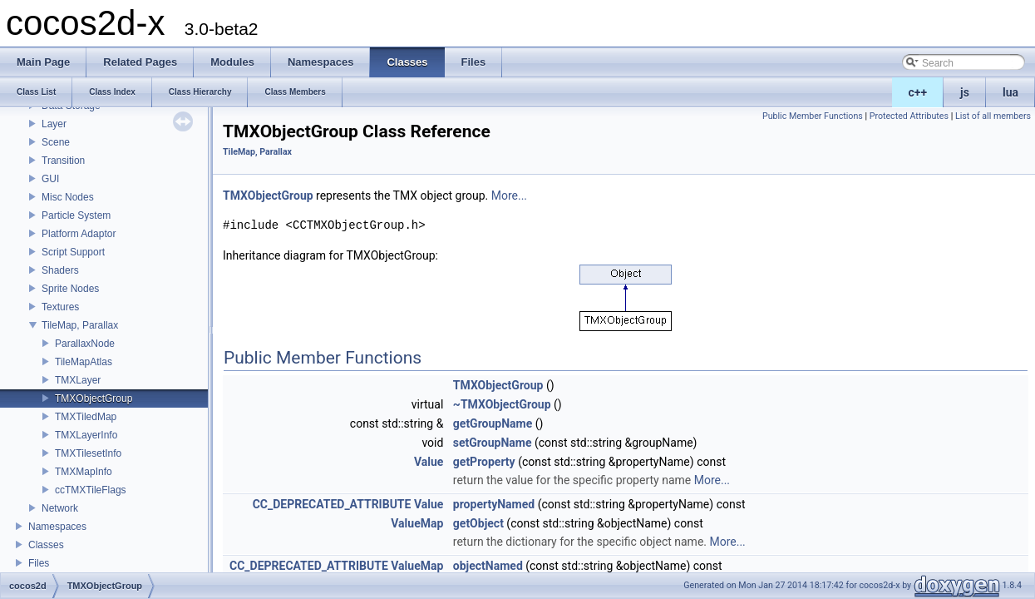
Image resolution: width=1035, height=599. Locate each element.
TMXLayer (78, 380)
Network (60, 508)
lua (1010, 92)
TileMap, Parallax (80, 325)
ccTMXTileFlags (90, 490)
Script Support (73, 252)
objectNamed (488, 565)
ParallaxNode (85, 343)
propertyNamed (494, 504)
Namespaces (57, 526)
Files (38, 563)
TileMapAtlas (83, 362)
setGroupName (492, 442)
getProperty (484, 461)
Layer (54, 124)
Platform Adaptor (79, 234)
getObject (478, 523)
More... (509, 195)
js (964, 92)
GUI (50, 179)
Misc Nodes (68, 197)
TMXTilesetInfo (88, 453)
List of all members (993, 116)
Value (428, 461)
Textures (60, 307)
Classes (46, 545)
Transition (63, 160)
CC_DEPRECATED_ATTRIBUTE (332, 504)
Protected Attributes (909, 116)
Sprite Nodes (70, 289)
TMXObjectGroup (93, 398)
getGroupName (492, 423)
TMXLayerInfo (86, 435)
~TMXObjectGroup (502, 404)
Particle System (76, 215)
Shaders (60, 270)
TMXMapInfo (83, 472)
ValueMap (417, 523)
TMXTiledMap (85, 417)
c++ (918, 92)
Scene (56, 142)
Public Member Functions (812, 116)
